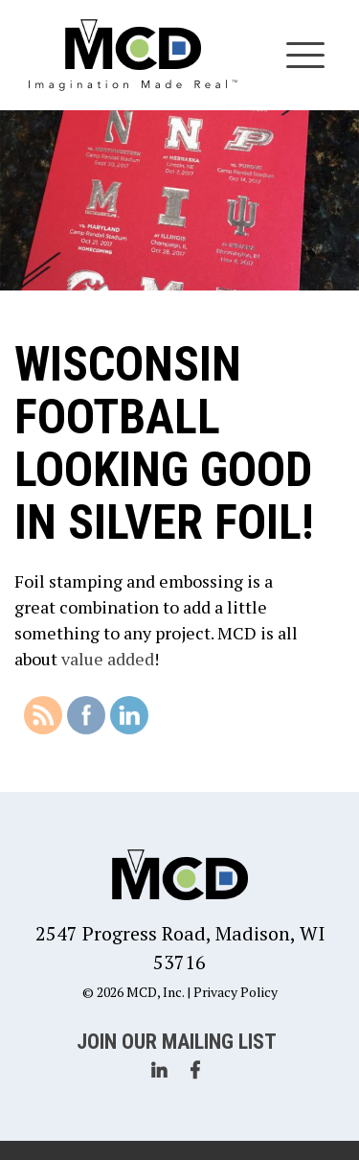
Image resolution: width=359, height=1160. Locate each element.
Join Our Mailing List (177, 1042)
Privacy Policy (235, 992)
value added (107, 658)
